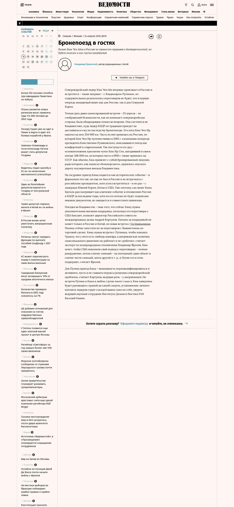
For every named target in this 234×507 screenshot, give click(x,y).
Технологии (78, 11)
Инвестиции (62, 11)
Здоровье (69, 16)
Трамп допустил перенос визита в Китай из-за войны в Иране (37, 207)
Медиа (90, 11)
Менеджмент (151, 11)
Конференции (94, 16)
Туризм (159, 16)
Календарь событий (27, 30)
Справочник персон (142, 16)
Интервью (183, 11)
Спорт (80, 16)
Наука (180, 16)
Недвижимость (105, 11)
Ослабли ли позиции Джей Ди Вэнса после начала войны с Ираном (36, 472)
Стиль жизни (168, 11)
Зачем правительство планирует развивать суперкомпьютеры (33, 384)
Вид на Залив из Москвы (35, 459)
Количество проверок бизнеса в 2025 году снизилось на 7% (33, 292)
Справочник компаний (117, 16)
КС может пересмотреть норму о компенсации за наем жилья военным (35, 259)
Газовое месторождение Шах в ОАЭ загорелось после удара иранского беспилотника (35, 421)
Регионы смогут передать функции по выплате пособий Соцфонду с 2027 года (35, 241)
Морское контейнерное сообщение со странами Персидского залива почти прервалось (36, 366)
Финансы (47, 11)
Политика (122, 11)
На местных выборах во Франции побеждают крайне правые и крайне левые (35, 490)
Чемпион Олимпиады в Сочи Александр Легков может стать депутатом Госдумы (34, 150)
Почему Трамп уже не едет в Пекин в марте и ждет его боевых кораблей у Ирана (37, 132)
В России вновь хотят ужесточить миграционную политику (36, 223)
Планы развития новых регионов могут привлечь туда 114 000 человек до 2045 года (36, 114)
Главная (70, 36)
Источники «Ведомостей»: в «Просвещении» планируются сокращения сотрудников (37, 441)
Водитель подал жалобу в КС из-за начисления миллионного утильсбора (36, 171)
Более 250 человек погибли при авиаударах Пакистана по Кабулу (37, 96)
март (46, 30)
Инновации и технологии (34, 16)
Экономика (33, 11)
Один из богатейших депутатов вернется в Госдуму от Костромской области (35, 189)
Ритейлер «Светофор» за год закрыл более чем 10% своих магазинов (36, 348)
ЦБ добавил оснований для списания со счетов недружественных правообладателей (36, 313)
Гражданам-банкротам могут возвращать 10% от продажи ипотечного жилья (37, 276)
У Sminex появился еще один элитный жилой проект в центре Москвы (35, 331)
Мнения (196, 11)
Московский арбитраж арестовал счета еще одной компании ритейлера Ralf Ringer (37, 402)
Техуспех (56, 16)
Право (170, 16)
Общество (135, 11)
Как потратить (193, 16)
